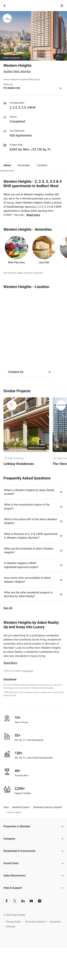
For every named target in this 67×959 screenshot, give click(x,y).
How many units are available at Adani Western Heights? (27, 579)
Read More (10, 663)
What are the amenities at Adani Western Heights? (28, 550)
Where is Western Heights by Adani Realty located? (29, 491)
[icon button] (4, 5)
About (7, 165)
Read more (33, 215)
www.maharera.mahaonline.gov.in (21, 79)
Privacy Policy (13, 921)
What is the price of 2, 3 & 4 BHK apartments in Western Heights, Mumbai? (31, 535)
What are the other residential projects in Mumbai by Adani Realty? (28, 594)
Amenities (24, 165)
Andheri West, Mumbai (17, 71)
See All (7, 608)
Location (42, 165)
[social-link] (6, 901)
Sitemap (10, 926)
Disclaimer (55, 921)
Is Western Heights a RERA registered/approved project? (21, 564)
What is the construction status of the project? (26, 506)
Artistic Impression (37, 447)
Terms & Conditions (35, 921)
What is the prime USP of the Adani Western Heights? (30, 521)
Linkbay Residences (18, 464)
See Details (28, 671)
